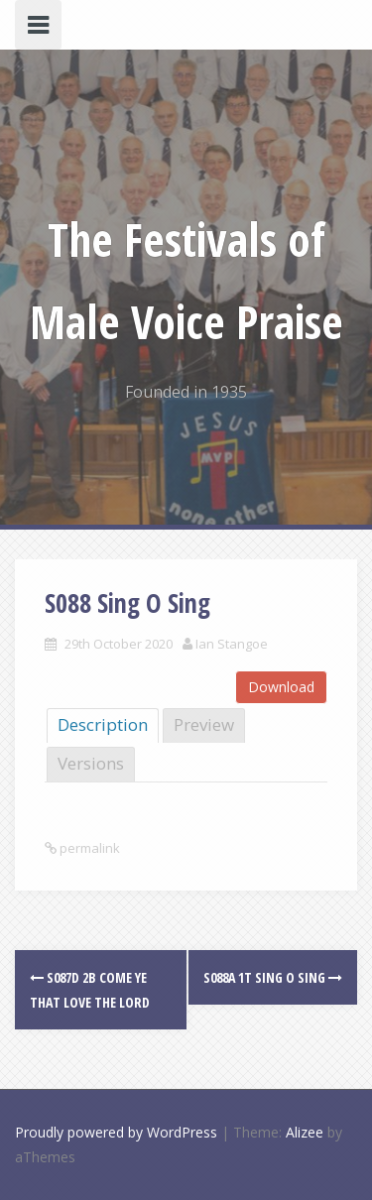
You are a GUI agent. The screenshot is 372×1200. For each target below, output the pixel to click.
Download (281, 686)
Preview (204, 724)
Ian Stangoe (231, 644)
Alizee (304, 1132)
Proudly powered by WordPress (116, 1132)
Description (103, 724)
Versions (91, 763)
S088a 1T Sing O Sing (272, 977)
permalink (88, 848)
